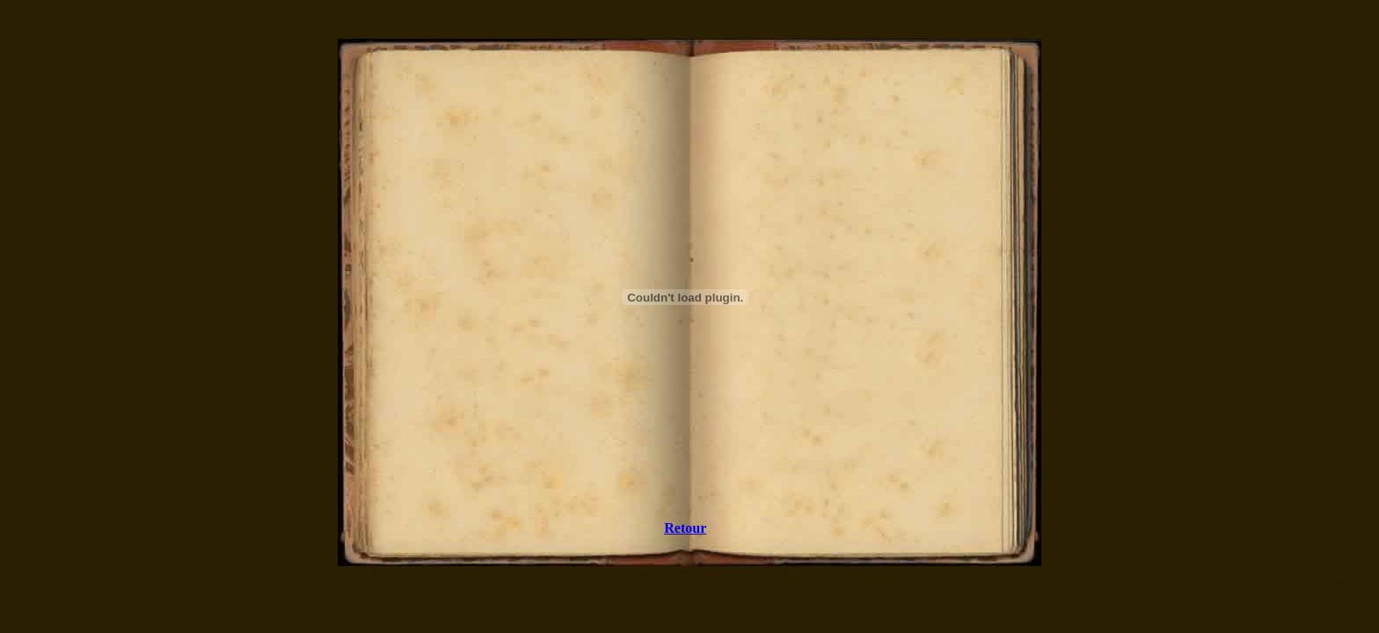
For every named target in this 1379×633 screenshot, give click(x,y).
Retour (685, 527)
